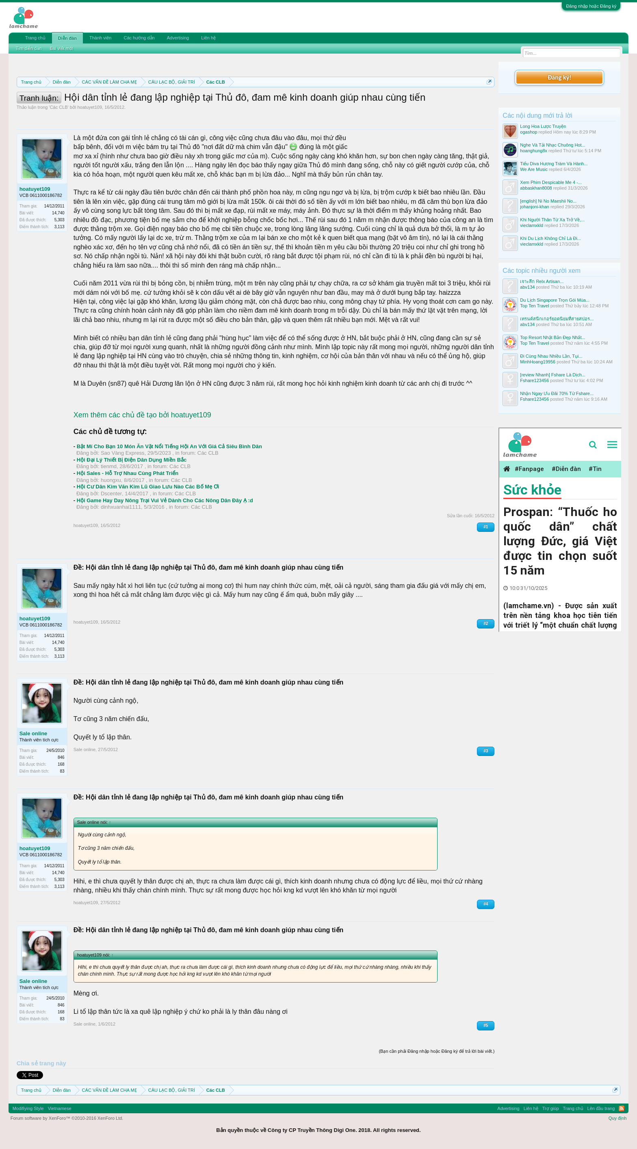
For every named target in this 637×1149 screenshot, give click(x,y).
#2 (485, 623)
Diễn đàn (67, 38)
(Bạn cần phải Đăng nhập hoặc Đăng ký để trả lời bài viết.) (436, 1051)
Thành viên (100, 37)
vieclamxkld (531, 225)
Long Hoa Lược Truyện (543, 126)
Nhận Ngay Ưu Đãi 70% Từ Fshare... (557, 393)
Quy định (618, 1118)
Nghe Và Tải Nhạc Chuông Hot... (552, 145)
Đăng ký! (559, 77)
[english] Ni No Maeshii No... (548, 201)
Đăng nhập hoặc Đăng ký (591, 6)
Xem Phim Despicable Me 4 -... (551, 182)
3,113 (59, 227)
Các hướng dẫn (139, 37)
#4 (485, 904)
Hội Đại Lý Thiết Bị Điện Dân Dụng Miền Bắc (132, 460)
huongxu (111, 480)
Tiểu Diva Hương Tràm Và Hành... (553, 163)
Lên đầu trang (601, 1108)
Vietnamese (60, 1108)
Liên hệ (208, 37)
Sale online (34, 733)
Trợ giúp (550, 1108)
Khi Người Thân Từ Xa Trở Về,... (552, 219)
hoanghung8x (533, 150)
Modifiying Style (28, 1108)
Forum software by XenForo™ (67, 1118)
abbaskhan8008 (536, 188)
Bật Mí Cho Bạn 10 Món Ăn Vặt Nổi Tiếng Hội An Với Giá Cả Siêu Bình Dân (169, 446)
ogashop (528, 132)
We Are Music (534, 169)
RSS (621, 1108)
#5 (485, 1025)
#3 (485, 751)
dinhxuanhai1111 (121, 507)
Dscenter (111, 493)
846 (61, 757)
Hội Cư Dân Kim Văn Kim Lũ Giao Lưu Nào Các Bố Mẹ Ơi (148, 487)
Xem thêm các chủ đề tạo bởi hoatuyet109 (142, 415)
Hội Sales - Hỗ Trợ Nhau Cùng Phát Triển (128, 473)
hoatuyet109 (89, 107)
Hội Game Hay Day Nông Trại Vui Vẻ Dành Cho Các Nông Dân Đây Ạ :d (165, 500)
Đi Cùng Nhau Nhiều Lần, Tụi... (551, 356)
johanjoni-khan (534, 206)
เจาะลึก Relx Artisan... (541, 281)
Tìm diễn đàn (29, 48)
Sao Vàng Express (123, 453)
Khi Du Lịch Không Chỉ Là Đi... (550, 238)
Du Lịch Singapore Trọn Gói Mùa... (554, 300)
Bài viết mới (62, 48)
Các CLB (59, 107)
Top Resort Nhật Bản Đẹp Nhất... (552, 337)
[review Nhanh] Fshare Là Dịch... (552, 374)
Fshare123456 (534, 380)
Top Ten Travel (534, 305)
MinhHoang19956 (537, 361)
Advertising (178, 37)
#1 (485, 527)
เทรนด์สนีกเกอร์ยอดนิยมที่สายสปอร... (557, 318)
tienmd (109, 466)
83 (62, 771)
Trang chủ (35, 37)
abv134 (527, 287)
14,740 (58, 213)
